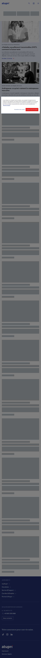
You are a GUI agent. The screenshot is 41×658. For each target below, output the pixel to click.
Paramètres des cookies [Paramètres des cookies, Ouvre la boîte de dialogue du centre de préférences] (19, 109)
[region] (20, 104)
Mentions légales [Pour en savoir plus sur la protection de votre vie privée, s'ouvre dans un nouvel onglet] (6, 105)
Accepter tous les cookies (31, 109)
